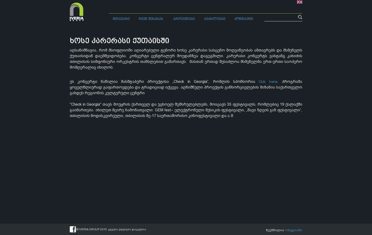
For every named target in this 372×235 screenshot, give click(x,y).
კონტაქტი (243, 19)
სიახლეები (214, 19)
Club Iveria (267, 82)
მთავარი (121, 19)
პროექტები (184, 19)
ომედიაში (294, 229)
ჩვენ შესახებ (151, 19)
